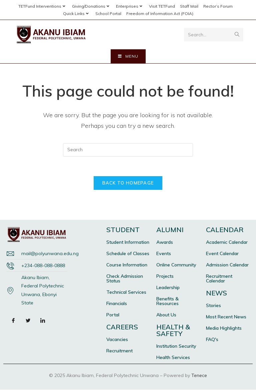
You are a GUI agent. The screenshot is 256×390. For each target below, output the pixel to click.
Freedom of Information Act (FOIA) (159, 13)
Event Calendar (222, 254)
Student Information (127, 242)
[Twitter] (28, 321)
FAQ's (212, 340)
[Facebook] (13, 321)
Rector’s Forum (218, 6)
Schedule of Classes (127, 254)
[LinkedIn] (43, 321)
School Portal (108, 13)
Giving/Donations (91, 6)
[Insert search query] (128, 150)
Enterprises (130, 6)
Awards (164, 242)
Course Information (126, 265)
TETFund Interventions (42, 6)
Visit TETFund (162, 6)
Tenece (199, 376)
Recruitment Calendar (219, 278)
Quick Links (76, 13)
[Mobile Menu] (128, 56)
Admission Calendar (227, 265)
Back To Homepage (128, 183)
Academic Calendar (227, 242)
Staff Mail (189, 6)
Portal (112, 315)
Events (163, 254)
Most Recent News (226, 317)
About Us (166, 315)
